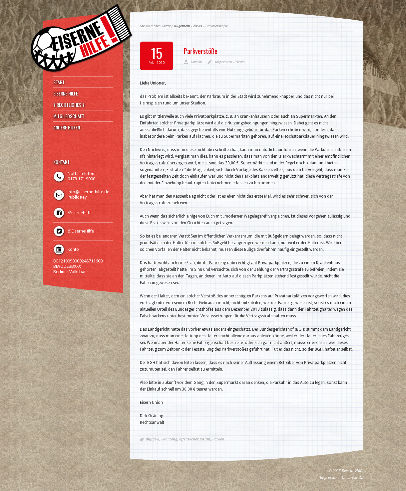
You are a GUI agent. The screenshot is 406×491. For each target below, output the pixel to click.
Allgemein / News (188, 26)
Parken (218, 439)
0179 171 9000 (81, 178)
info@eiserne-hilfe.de (88, 191)
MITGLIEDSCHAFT (68, 116)
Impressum (329, 477)
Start (166, 26)
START (59, 82)
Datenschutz (352, 477)
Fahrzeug (169, 439)
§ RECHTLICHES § (69, 104)
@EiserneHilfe (81, 231)
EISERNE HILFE (65, 93)
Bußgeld (152, 439)
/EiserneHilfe (80, 212)
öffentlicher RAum (194, 439)
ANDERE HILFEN (66, 127)
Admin (196, 62)
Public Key (77, 197)
